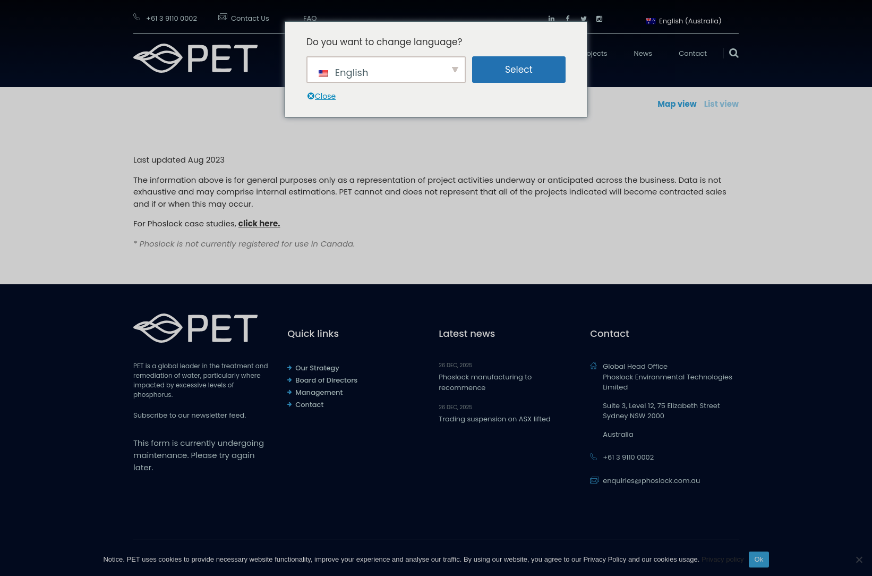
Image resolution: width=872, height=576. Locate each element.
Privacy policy (722, 559)
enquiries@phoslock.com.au (651, 481)
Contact (693, 53)
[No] (858, 559)
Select (519, 69)
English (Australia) (684, 20)
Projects (593, 53)
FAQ (310, 18)
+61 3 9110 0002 (171, 18)
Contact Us (250, 18)
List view (721, 103)
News (643, 53)
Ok (758, 559)
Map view (676, 103)
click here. (259, 223)
